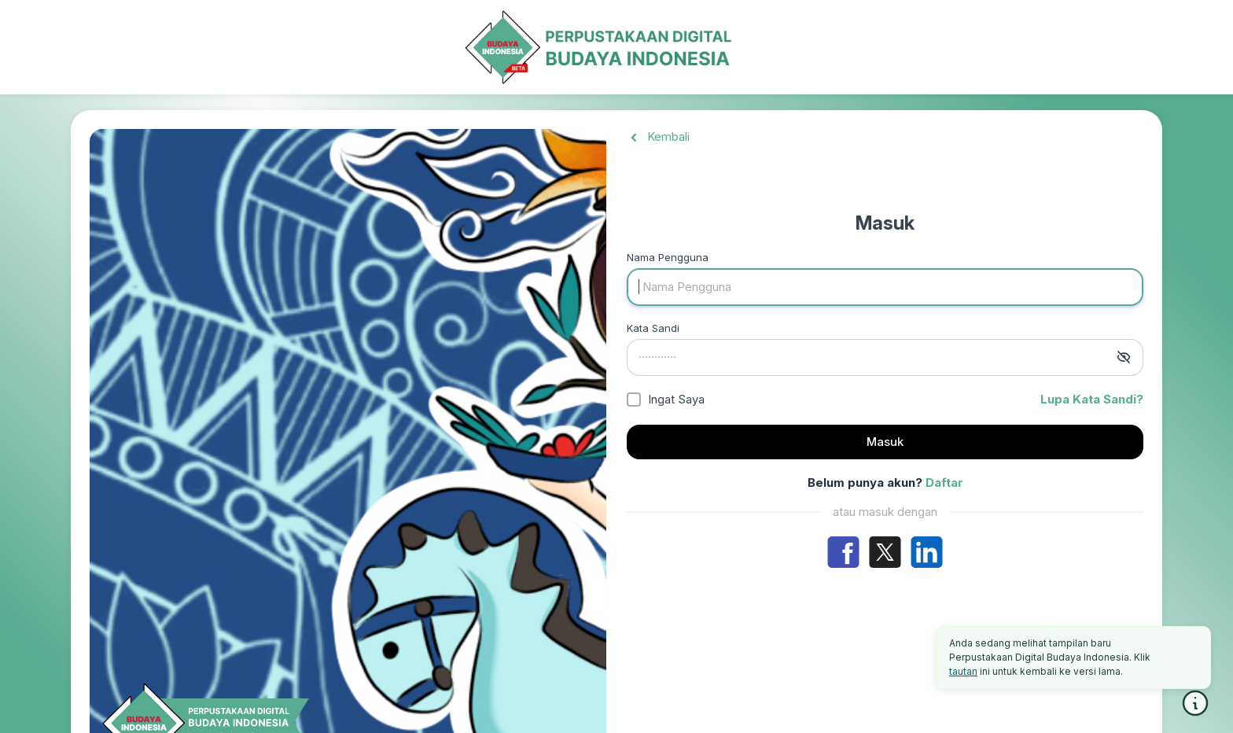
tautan (963, 671)
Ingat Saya (676, 399)
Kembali (658, 136)
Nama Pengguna (668, 257)
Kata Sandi (653, 328)
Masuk (885, 441)
